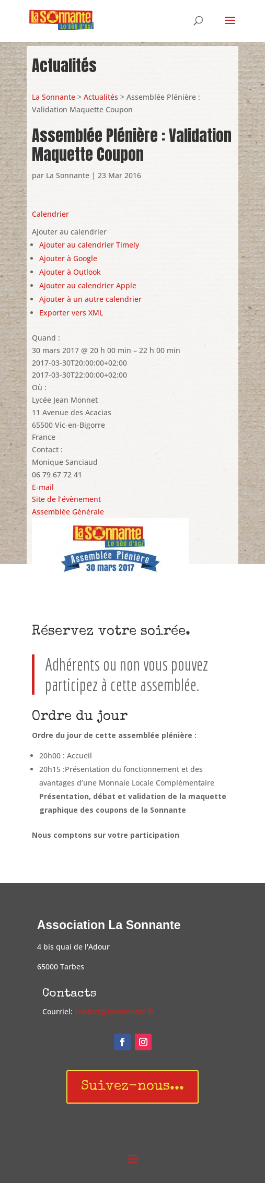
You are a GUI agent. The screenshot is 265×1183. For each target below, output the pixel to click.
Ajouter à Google (68, 258)
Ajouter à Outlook (70, 272)
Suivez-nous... (132, 1087)
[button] (69, 232)
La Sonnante (53, 97)
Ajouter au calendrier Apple (87, 285)
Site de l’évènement (66, 499)
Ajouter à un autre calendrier (90, 299)
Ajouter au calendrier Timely (89, 245)
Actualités (101, 97)
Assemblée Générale (68, 512)
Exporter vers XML (71, 313)
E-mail (43, 487)
